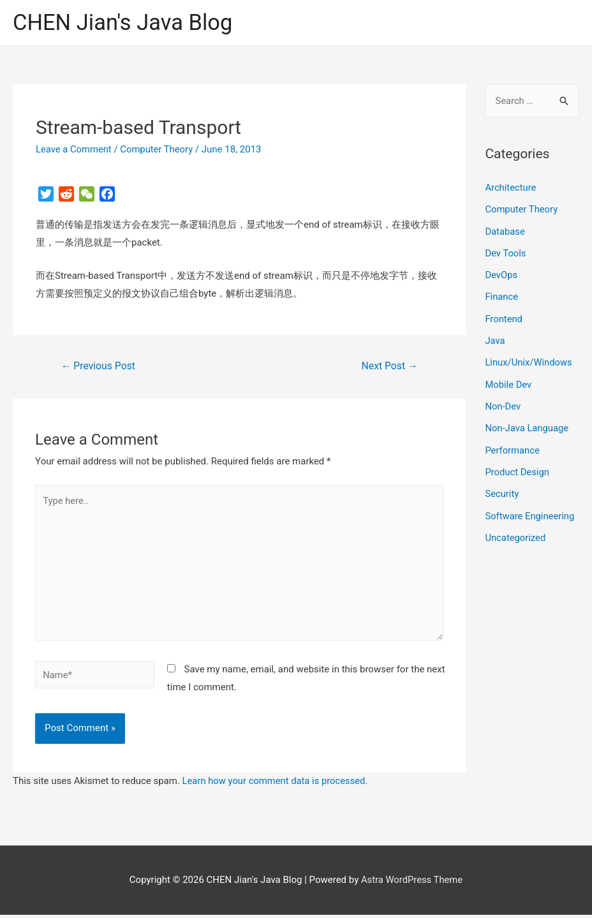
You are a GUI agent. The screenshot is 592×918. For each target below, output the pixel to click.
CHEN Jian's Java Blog (124, 23)
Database (505, 231)
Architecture (510, 188)
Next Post (389, 366)
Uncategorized (515, 532)
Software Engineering (530, 511)
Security (502, 489)
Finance (501, 295)
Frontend (503, 317)
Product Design (517, 467)
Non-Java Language (527, 425)
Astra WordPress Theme (412, 883)
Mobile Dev (508, 381)
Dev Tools (505, 252)
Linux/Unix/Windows (529, 360)
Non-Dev (503, 403)
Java (495, 338)
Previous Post (99, 366)
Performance (512, 446)
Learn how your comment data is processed (275, 784)
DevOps (501, 274)
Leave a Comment (74, 150)
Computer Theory (158, 150)
